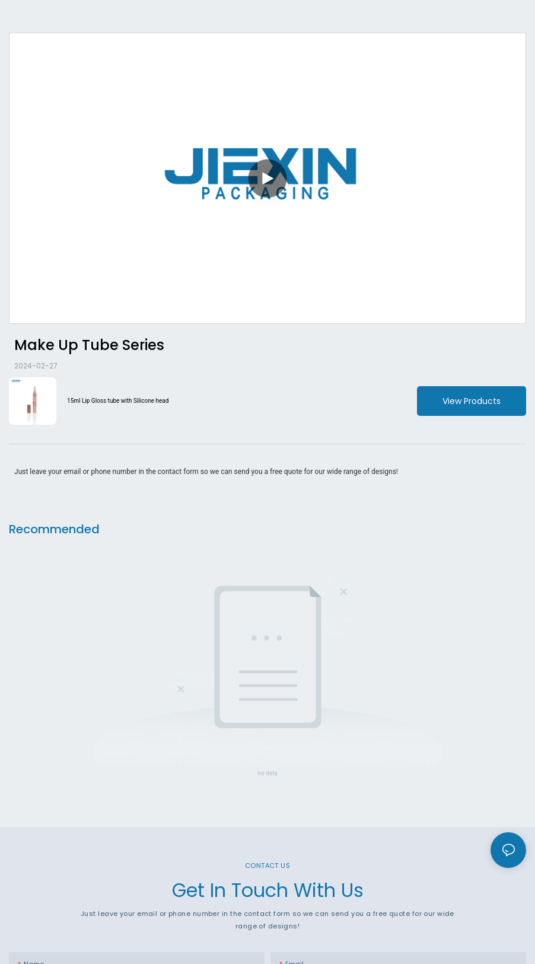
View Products (471, 401)
